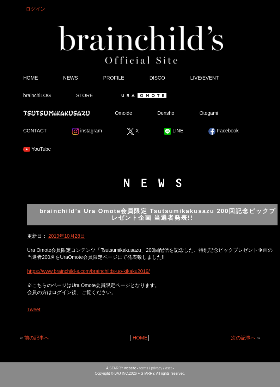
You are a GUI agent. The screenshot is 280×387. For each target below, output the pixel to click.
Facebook (223, 131)
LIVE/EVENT (204, 78)
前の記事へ (36, 338)
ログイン (35, 9)
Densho (165, 113)
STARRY (116, 368)
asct (168, 368)
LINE (173, 131)
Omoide (123, 113)
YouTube (37, 149)
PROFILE (113, 78)
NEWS (70, 78)
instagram (87, 131)
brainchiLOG (37, 95)
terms (143, 368)
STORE (84, 95)
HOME (30, 78)
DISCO (157, 78)
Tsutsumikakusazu (56, 113)
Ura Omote (142, 95)
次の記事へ (243, 338)
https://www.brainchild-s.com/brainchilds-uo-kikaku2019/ (88, 271)
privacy (156, 368)
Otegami (209, 113)
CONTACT (35, 130)
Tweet (33, 309)
